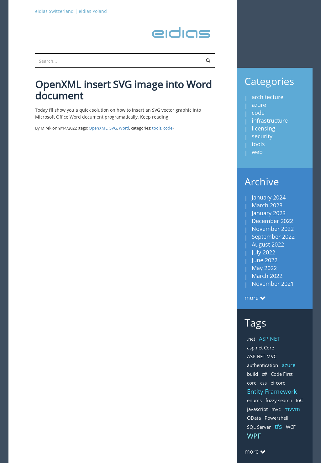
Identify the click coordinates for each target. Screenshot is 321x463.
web (257, 152)
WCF (291, 427)
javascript (257, 409)
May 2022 (264, 268)
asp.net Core (260, 347)
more (252, 297)
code (167, 128)
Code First (281, 374)
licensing (263, 128)
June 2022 (264, 260)
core (251, 383)
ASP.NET (269, 338)
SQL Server (259, 427)
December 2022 (272, 221)
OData (254, 418)
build (252, 374)
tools (156, 128)
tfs (278, 426)
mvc (276, 409)
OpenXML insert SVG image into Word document (123, 89)
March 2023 (267, 205)
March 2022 (267, 275)
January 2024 (269, 197)
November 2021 (273, 283)
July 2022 (263, 252)
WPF (254, 435)
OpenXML (98, 128)
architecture (267, 97)
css (263, 383)
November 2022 (273, 228)
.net (251, 339)
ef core (278, 383)
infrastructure (270, 120)
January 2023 (269, 213)
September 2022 (273, 236)
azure (259, 105)
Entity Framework (272, 391)
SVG (113, 128)
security (262, 136)
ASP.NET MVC (261, 356)
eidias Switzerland (54, 11)
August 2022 (268, 244)
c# (264, 374)
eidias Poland (93, 11)
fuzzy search (279, 400)
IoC (299, 400)
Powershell (276, 418)
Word (124, 128)
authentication (262, 365)
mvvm (292, 408)
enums (254, 400)
